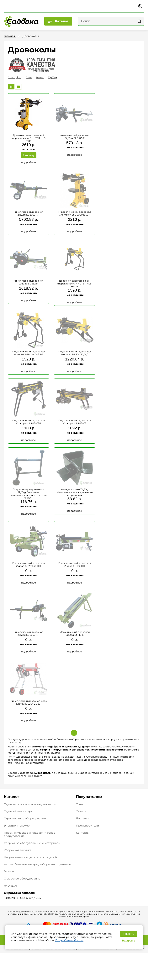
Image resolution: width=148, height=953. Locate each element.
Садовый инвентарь (18, 811)
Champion (14, 77)
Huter (40, 77)
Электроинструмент (18, 825)
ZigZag (52, 77)
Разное (9, 871)
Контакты (82, 832)
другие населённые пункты (26, 775)
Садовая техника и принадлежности (30, 804)
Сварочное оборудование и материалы (32, 843)
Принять (128, 933)
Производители (87, 825)
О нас (80, 804)
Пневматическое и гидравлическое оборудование (29, 834)
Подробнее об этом (69, 940)
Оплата (81, 811)
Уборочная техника (17, 850)
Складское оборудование (22, 878)
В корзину (28, 155)
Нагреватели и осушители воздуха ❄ (30, 857)
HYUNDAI (10, 885)
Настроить (128, 940)
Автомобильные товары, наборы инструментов (37, 864)
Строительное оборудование (25, 818)
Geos (29, 77)
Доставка (82, 818)
